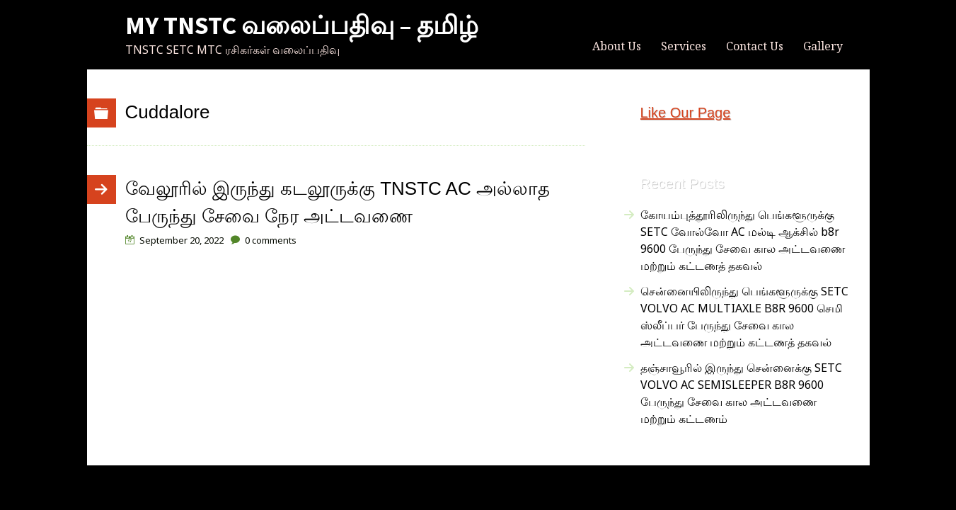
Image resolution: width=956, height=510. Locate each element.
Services (683, 46)
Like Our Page (685, 112)
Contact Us (754, 46)
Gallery (823, 46)
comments (270, 240)
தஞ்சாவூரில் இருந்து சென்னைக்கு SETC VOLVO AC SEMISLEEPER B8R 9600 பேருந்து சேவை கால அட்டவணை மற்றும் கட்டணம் (741, 393)
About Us (616, 46)
